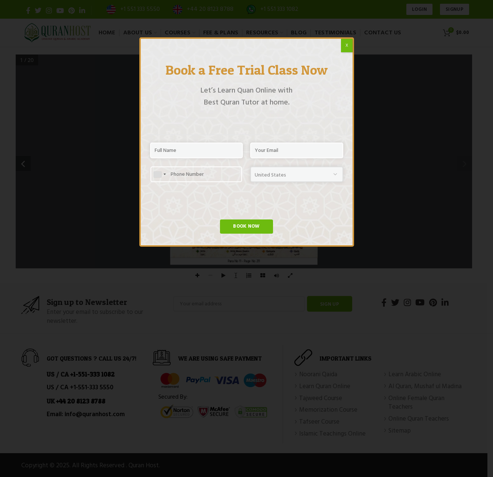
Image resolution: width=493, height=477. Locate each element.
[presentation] (207, 204)
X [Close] (346, 45)
